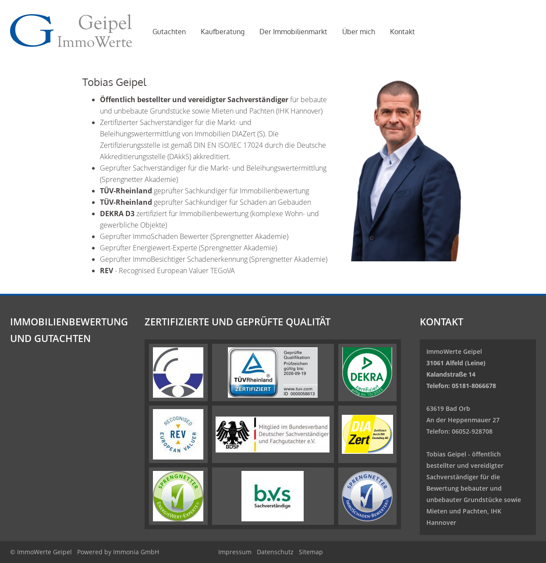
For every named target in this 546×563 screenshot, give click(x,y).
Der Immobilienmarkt (293, 31)
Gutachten (169, 31)
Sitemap (311, 552)
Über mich (358, 31)
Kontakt (402, 31)
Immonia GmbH (136, 552)
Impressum (235, 552)
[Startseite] (71, 30)
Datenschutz (275, 552)
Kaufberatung (223, 31)
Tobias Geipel (446, 454)
